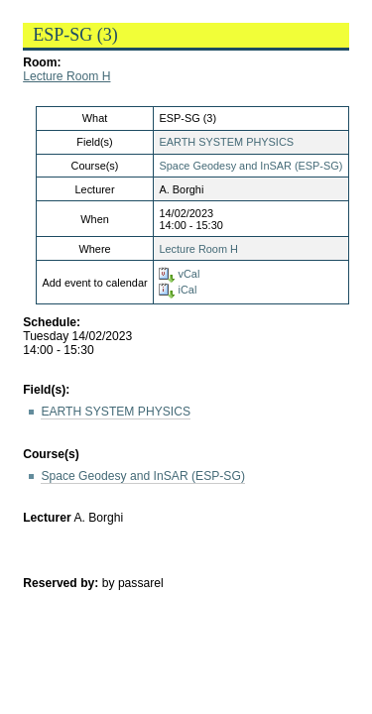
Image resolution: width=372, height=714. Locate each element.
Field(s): (46, 390)
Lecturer (47, 518)
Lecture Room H (66, 76)
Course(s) (51, 454)
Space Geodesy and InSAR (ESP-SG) (250, 166)
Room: (42, 62)
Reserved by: (62, 583)
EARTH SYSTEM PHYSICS (226, 142)
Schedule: (51, 322)
